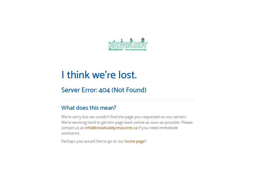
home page (135, 141)
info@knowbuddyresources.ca (110, 127)
